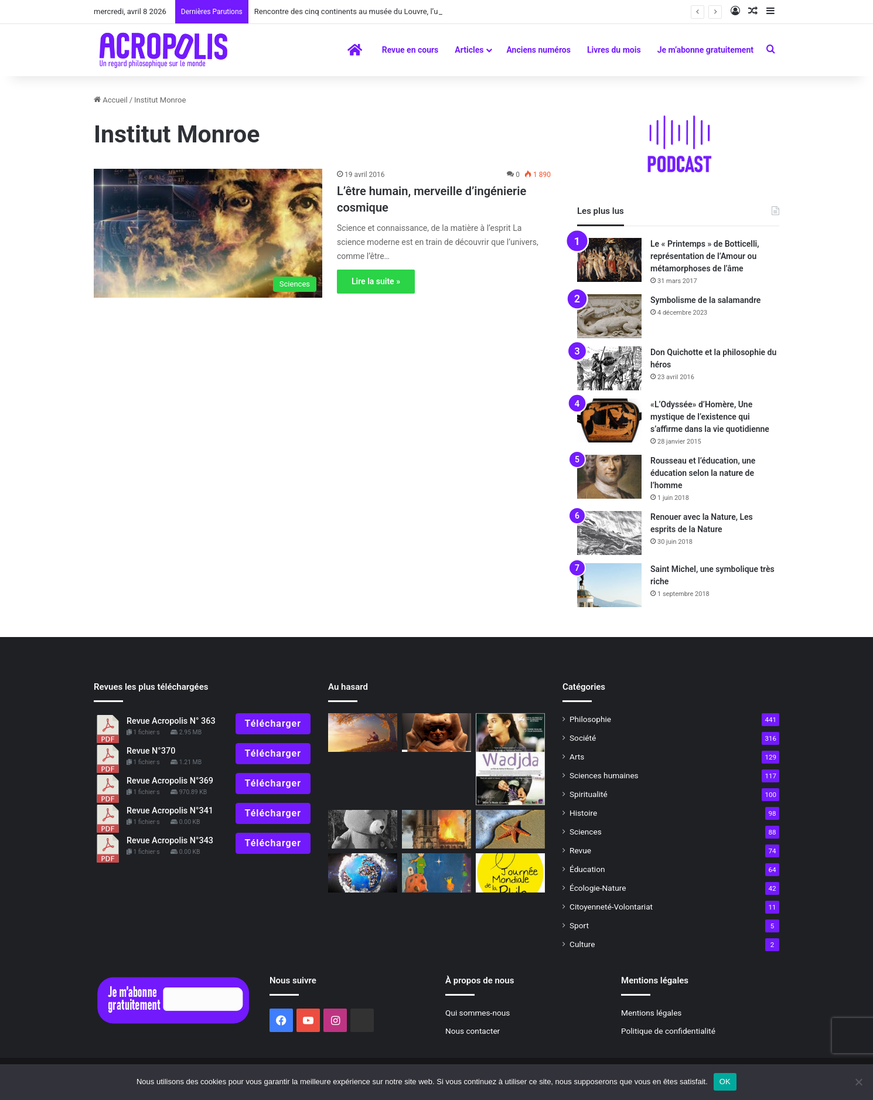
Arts (577, 756)
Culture (582, 944)
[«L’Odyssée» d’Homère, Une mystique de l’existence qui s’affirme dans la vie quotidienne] (609, 420)
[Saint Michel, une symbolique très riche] (609, 585)
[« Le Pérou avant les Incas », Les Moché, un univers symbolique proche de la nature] (436, 732)
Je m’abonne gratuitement (705, 50)
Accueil (111, 100)
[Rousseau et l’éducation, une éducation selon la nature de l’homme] (609, 477)
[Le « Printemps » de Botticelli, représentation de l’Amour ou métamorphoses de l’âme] (609, 260)
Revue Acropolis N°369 (170, 781)
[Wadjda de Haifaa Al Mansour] (510, 759)
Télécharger (273, 723)
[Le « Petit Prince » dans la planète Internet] (436, 873)
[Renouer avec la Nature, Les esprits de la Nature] (609, 533)
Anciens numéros (538, 50)
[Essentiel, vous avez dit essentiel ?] (362, 732)
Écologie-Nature (598, 888)
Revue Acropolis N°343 (170, 841)
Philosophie (590, 719)
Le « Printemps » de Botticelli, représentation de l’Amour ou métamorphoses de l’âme (704, 256)
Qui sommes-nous (477, 1012)
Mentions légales (651, 1012)
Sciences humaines (604, 775)
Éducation (587, 869)
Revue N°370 (151, 751)
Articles (469, 50)
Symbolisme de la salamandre (705, 300)
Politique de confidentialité (668, 1031)
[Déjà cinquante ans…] (510, 829)
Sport (579, 925)
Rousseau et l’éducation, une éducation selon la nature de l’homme (702, 473)
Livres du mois (614, 50)
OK (725, 1081)
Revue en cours (410, 50)
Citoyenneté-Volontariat (611, 906)
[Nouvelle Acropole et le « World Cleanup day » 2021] (362, 873)
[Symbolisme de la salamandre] (609, 316)
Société (583, 738)
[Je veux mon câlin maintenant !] (362, 829)
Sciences (586, 831)
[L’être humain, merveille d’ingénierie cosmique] (208, 233)
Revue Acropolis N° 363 (171, 721)
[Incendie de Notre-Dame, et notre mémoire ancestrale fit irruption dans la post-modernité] (436, 829)
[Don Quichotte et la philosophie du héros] (609, 368)
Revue (580, 850)
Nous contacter (472, 1031)
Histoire (583, 813)
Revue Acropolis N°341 (170, 811)
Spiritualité (589, 794)
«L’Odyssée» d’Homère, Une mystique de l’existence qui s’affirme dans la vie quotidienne (709, 417)
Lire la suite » (376, 281)
